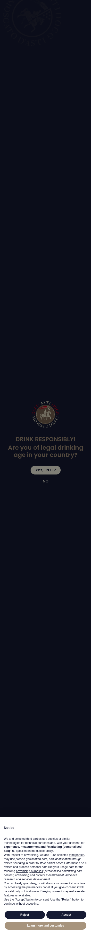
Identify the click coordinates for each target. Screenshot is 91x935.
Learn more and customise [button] (45, 925)
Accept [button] (66, 914)
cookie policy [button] (44, 851)
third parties (76, 855)
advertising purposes (29, 871)
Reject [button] (24, 914)
